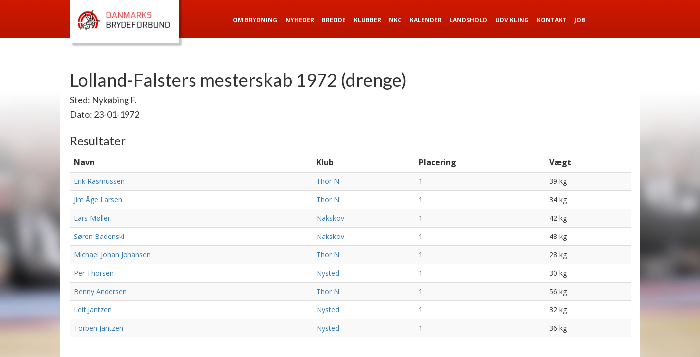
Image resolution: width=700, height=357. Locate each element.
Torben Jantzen (98, 328)
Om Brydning (255, 20)
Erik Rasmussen (99, 181)
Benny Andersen (100, 291)
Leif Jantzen (93, 309)
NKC (395, 20)
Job (579, 20)
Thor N (328, 181)
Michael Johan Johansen (112, 254)
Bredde (334, 20)
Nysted (328, 273)
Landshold (468, 20)
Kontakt (552, 20)
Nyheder (299, 20)
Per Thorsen (94, 273)
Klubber (367, 20)
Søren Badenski (99, 236)
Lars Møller (92, 218)
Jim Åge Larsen (98, 199)
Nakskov (330, 218)
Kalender (426, 20)
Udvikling (512, 20)
